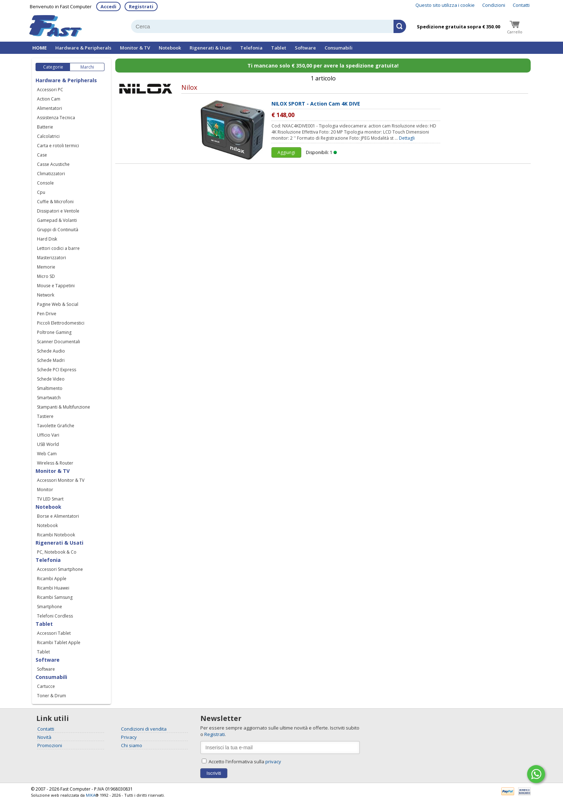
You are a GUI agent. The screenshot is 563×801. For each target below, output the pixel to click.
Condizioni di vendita (144, 729)
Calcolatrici (48, 136)
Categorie (53, 67)
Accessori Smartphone (60, 569)
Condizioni (493, 5)
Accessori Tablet (54, 633)
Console (45, 183)
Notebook (170, 48)
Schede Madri (51, 360)
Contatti (521, 5)
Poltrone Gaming (54, 332)
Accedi (108, 6)
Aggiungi (286, 152)
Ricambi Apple (51, 579)
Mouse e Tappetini (56, 286)
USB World (48, 444)
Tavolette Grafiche (55, 426)
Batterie (45, 127)
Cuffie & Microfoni (55, 202)
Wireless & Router (55, 463)
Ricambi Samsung (55, 597)
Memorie (46, 267)
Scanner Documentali (58, 342)
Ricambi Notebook (56, 535)
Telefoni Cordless (55, 616)
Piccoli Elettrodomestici (60, 323)
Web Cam (47, 454)
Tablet (278, 48)
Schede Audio (51, 351)
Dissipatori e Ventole (58, 211)
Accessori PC (50, 90)
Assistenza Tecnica (56, 118)
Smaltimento (49, 388)
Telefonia (251, 48)
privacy (273, 761)
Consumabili (339, 48)
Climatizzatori (51, 174)
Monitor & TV (135, 48)
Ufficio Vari (48, 435)
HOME (39, 48)
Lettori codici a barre (58, 248)
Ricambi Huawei (53, 588)
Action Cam (48, 99)
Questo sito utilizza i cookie (445, 5)
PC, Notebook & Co (56, 552)
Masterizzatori (51, 258)
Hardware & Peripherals (83, 48)
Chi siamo (131, 745)
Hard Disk (47, 239)
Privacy (129, 737)
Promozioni (49, 745)
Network (45, 295)
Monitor (45, 489)
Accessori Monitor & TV (60, 480)
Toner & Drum (51, 696)
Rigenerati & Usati (211, 48)
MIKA (91, 795)
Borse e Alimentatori (58, 516)
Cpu (41, 192)
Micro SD (46, 276)
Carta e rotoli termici (58, 146)
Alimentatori (49, 108)
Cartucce (46, 686)
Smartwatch (49, 398)
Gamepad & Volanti (57, 220)
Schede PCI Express (56, 370)
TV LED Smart (50, 499)
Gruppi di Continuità (57, 230)
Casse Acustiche (53, 164)
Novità (44, 737)
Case (42, 155)
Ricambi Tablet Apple (58, 642)
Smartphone (49, 607)
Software (305, 48)
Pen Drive (46, 314)
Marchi (87, 67)
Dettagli (407, 138)
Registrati (141, 6)
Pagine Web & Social (57, 304)
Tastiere (45, 416)
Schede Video (51, 379)
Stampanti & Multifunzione (63, 407)
